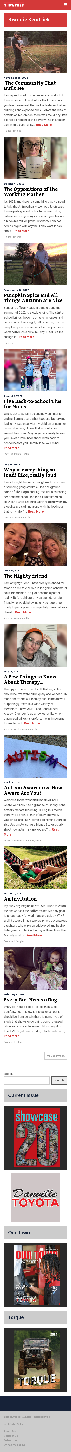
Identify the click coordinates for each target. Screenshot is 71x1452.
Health (17, 729)
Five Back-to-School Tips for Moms (32, 404)
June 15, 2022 (12, 570)
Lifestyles (9, 517)
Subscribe (10, 1440)
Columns (8, 941)
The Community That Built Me (30, 85)
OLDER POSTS (56, 1055)
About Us (10, 1431)
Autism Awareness (14, 840)
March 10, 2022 (13, 893)
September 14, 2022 (16, 290)
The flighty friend (25, 576)
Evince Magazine (15, 1444)
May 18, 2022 (12, 671)
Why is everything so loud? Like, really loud (30, 472)
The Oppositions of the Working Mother (31, 192)
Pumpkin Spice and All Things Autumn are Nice (33, 298)
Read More (43, 125)
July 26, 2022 (12, 464)
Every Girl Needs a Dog (30, 1000)
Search (8, 1074)
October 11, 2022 (14, 183)
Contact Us (11, 1435)
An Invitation (20, 899)
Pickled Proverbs (12, 130)
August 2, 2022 (13, 396)
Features (8, 343)
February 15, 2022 (15, 994)
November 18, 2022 (16, 77)
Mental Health (21, 454)
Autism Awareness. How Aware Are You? (33, 790)
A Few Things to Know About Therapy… (30, 679)
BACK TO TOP (14, 1423)
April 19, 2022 (12, 782)
